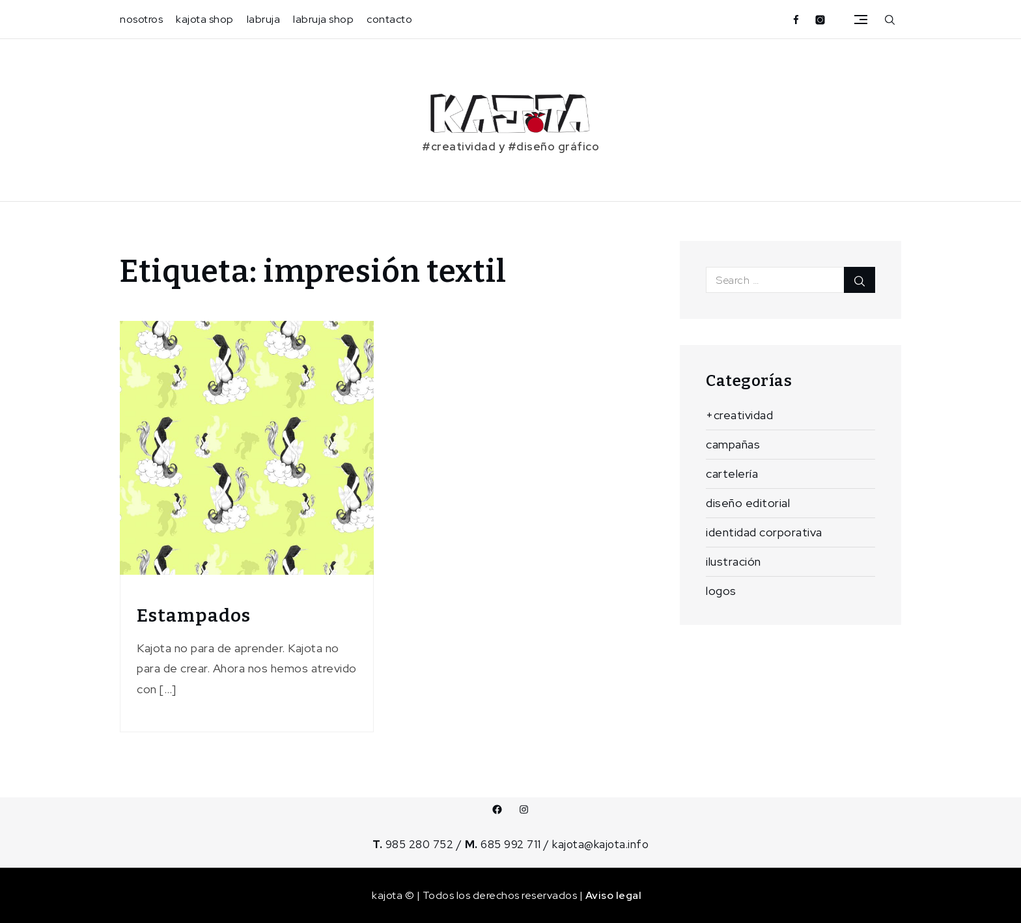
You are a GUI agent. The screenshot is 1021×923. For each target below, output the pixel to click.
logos (721, 590)
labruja (264, 19)
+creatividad (739, 414)
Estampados (194, 615)
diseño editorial (748, 502)
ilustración (733, 561)
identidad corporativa (764, 532)
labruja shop (323, 19)
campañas (733, 444)
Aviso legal (613, 895)
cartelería (732, 473)
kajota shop (205, 19)
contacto (389, 19)
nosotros (141, 19)
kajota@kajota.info (600, 844)
